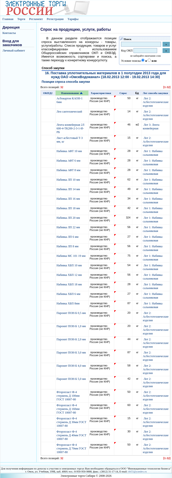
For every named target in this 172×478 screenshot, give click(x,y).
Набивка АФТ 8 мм (69, 170)
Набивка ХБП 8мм (68, 303)
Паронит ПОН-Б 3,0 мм (71, 352)
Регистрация (55, 19)
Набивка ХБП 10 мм (70, 265)
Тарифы (72, 19)
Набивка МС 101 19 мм (71, 256)
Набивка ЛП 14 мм (69, 189)
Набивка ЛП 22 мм (69, 227)
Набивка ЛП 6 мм (68, 237)
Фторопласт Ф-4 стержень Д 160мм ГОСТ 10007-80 (68, 409)
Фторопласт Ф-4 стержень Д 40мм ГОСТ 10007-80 (71, 435)
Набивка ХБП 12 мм (70, 275)
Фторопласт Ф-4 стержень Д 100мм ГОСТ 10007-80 (68, 395)
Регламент (36, 19)
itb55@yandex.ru (137, 471)
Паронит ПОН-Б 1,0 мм (71, 326)
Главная (7, 19)
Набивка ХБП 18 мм (70, 284)
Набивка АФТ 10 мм (70, 151)
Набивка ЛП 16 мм (69, 198)
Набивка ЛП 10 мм (69, 179)
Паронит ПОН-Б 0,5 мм (71, 313)
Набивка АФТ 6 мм (69, 160)
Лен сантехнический (70, 111)
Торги (21, 19)
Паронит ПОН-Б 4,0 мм (71, 365)
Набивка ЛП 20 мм (69, 217)
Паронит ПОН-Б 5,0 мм (71, 379)
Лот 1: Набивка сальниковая (152, 152)
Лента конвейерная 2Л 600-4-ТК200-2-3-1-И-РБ (70, 128)
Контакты (9, 33)
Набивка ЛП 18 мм (69, 208)
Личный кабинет (13, 50)
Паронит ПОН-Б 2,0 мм (71, 339)
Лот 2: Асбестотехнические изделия (156, 102)
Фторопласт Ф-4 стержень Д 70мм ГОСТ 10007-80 (71, 448)
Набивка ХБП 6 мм (69, 294)
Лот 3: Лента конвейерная (151, 126)
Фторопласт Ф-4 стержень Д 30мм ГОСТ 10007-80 (71, 422)
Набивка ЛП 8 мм (68, 246)
